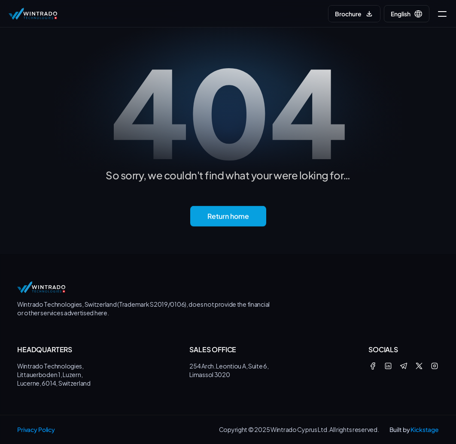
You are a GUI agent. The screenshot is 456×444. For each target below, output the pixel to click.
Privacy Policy (36, 429)
